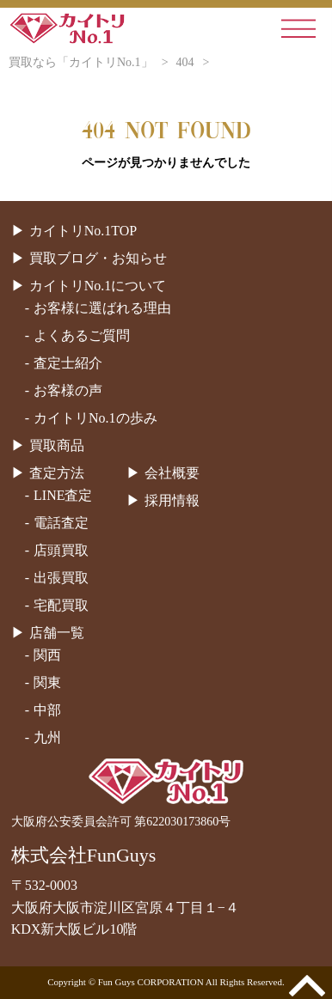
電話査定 (61, 522)
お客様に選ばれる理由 (102, 308)
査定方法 (56, 473)
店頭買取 (61, 550)
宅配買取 (61, 605)
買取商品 (56, 445)
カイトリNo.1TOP (83, 230)
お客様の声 (68, 390)
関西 (47, 655)
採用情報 (172, 500)
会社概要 (172, 473)
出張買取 (61, 577)
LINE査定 (63, 495)
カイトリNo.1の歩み (95, 418)
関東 (47, 682)
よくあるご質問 (82, 335)
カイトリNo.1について (98, 285)
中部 (47, 710)
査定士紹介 (68, 363)
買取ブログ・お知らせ (98, 258)
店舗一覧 (56, 632)
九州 (47, 737)
